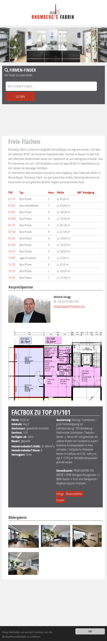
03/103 (12, 232)
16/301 (12, 278)
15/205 (12, 264)
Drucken (60, 500)
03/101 (12, 225)
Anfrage (60, 494)
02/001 (12, 206)
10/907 (12, 258)
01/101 (12, 199)
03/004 (12, 219)
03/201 (12, 238)
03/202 (12, 245)
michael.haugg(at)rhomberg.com (69, 306)
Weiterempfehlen (74, 494)
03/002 (12, 212)
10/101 (12, 251)
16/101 (12, 271)
